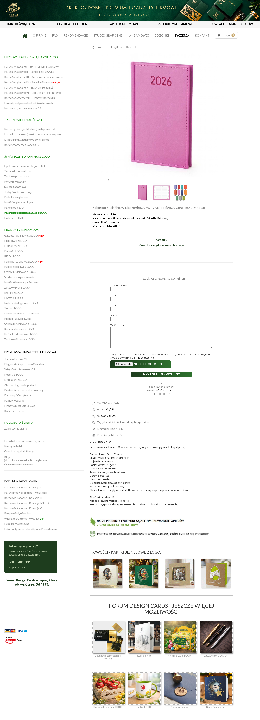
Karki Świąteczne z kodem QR (21, 144)
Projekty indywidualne (17, 513)
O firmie (39, 35)
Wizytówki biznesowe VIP (19, 369)
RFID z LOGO (12, 256)
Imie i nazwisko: (118, 284)
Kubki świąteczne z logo (18, 202)
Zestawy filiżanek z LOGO (19, 339)
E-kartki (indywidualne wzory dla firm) (26, 139)
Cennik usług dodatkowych (20, 451)
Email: (113, 305)
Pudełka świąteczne (16, 197)
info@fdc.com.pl (145, 357)
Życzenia (182, 35)
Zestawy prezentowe (16, 176)
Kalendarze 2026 (14, 207)
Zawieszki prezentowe (17, 171)
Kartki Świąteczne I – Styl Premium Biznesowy (31, 66)
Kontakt (202, 35)
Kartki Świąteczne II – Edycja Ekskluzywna (29, 71)
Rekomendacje (76, 35)
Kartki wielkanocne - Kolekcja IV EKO (26, 503)
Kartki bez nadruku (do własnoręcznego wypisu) (32, 134)
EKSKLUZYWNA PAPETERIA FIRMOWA (32, 352)
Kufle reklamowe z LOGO (19, 329)
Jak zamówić (138, 35)
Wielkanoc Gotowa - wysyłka (24, 518)
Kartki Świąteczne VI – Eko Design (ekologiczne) (33, 92)
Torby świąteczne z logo (18, 192)
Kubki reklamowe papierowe (21, 282)
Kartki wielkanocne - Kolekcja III (23, 497)
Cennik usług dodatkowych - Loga (161, 245)
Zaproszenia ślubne (15, 428)
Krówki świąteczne (15, 181)
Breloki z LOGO (13, 251)
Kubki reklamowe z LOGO (19, 266)
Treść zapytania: (118, 325)
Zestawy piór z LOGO (17, 287)
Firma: (113, 295)
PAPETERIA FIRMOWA (123, 24)
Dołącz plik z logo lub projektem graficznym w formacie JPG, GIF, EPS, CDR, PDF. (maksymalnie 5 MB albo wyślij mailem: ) (161, 356)
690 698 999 (108, 416)
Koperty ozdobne (14, 411)
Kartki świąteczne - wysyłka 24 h (23, 108)
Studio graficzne (108, 35)
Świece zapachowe (15, 186)
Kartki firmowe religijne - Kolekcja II (25, 492)
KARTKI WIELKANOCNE (72, 24)
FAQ (55, 35)
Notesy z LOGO (13, 218)
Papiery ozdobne (14, 400)
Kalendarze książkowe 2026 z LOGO (25, 212)
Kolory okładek (13, 446)
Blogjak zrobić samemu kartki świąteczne (25, 459)
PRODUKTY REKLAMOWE (175, 24)
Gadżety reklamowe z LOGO (24, 235)
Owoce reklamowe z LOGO (20, 271)
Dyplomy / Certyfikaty (17, 395)
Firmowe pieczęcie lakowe (19, 405)
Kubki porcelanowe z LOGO (24, 261)
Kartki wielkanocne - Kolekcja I (22, 487)
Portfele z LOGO (14, 297)
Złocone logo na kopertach (20, 385)
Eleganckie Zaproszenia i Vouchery (25, 364)
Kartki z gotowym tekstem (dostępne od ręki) (30, 129)
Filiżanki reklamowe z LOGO (21, 334)
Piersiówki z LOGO (15, 240)
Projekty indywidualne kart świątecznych (28, 103)
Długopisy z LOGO (15, 245)
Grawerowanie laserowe (18, 464)
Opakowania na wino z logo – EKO (24, 166)
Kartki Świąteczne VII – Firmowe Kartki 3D (29, 97)
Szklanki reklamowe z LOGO (20, 323)
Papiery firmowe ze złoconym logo (24, 390)
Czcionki (161, 35)
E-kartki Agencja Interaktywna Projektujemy (30, 529)
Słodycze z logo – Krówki (19, 277)
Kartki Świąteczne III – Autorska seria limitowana (33, 76)
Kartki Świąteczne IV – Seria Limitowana (33, 82)
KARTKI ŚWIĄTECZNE (22, 24)
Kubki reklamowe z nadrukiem (21, 313)
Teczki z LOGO (13, 308)
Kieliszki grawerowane (17, 318)
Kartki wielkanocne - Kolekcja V (23, 508)
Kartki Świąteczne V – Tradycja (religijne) (28, 87)
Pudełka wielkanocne (16, 523)
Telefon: (114, 315)
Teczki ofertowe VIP (16, 359)
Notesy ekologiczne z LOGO (21, 303)
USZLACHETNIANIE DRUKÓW (232, 24)
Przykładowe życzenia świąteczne (24, 441)
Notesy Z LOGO (14, 374)
